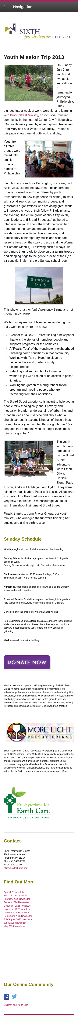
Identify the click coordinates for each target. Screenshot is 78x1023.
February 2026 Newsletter (17, 899)
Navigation (22, 7)
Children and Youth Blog (16, 1005)
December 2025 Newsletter (17, 905)
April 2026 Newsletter (14, 892)
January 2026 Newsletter (16, 902)
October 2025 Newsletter (16, 912)
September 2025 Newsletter (18, 916)
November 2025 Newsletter (17, 909)
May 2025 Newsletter (14, 926)
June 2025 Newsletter (15, 923)
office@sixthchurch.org (15, 868)
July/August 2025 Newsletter (18, 919)
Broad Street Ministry (24, 115)
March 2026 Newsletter (15, 895)
